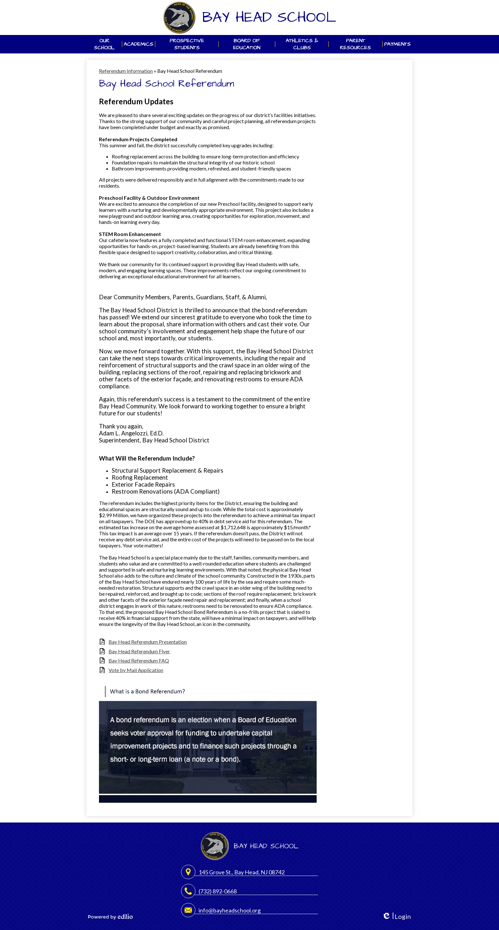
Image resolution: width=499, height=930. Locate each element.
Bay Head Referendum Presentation (148, 642)
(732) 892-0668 (218, 891)
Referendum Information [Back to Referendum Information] (126, 71)
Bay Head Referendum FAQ (139, 660)
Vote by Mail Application (136, 670)
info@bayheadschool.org (230, 910)
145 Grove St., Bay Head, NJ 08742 (242, 872)
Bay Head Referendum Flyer (139, 651)
